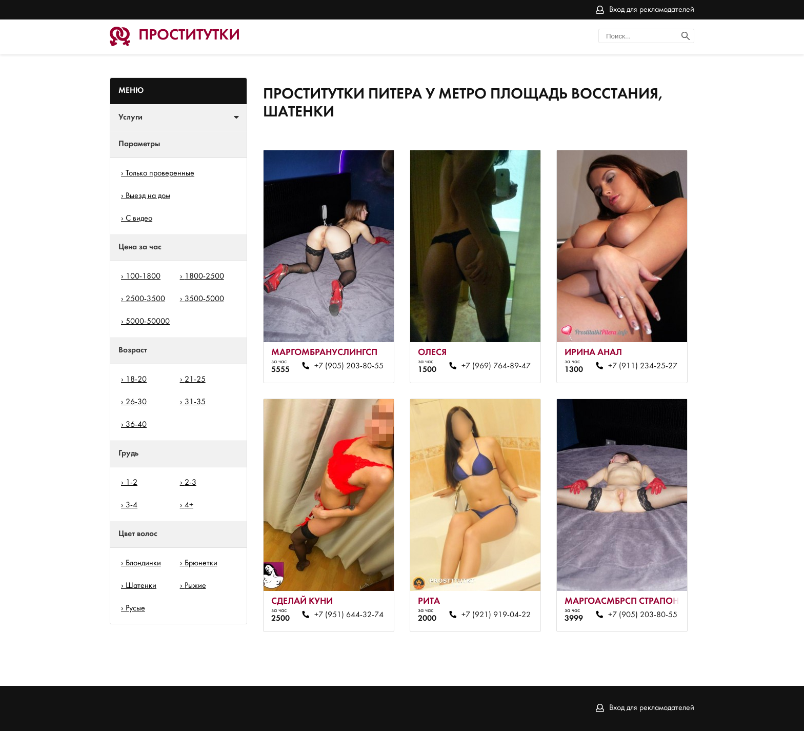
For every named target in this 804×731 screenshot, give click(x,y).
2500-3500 (145, 299)
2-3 (190, 483)
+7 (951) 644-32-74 (349, 615)
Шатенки (141, 586)
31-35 (195, 402)
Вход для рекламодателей (651, 10)
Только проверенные (160, 173)
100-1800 (143, 276)
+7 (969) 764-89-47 (496, 366)
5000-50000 (148, 322)
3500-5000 (204, 299)
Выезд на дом (148, 196)
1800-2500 (204, 276)
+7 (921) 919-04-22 (496, 615)
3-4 (131, 505)
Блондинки (143, 563)
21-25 (195, 380)
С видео (139, 218)
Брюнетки (201, 563)
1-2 (131, 483)
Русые (135, 608)
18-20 (136, 380)
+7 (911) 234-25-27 (642, 366)
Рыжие (195, 586)
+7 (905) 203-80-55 (349, 366)
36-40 (136, 425)
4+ (189, 505)
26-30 (136, 402)
